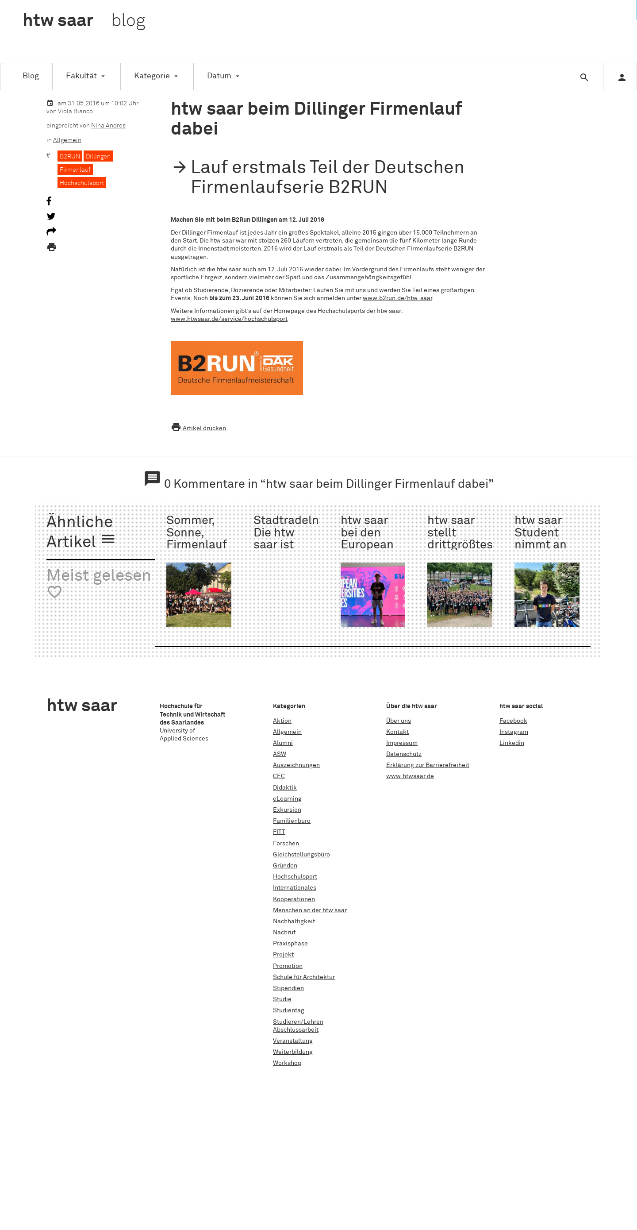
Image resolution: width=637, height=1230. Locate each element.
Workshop (287, 1063)
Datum (219, 76)
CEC (279, 776)
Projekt (283, 955)
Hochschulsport (82, 183)
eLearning (287, 799)
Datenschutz (404, 754)
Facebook (513, 721)
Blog (31, 76)
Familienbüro (292, 821)
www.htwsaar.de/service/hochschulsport (229, 319)
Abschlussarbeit (295, 1030)
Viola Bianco (75, 111)
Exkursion (287, 810)
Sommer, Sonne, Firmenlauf (196, 533)
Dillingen (98, 157)
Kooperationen (294, 899)
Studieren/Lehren (298, 1022)
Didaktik (285, 788)
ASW (279, 754)
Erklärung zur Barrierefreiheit (427, 765)
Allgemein (67, 140)
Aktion (282, 721)
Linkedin (511, 743)
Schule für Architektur (304, 977)
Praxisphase (290, 944)
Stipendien (288, 988)
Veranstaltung (293, 1041)
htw (84, 21)
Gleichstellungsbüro (301, 855)
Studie (282, 999)
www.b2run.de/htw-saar (397, 298)
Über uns (398, 721)
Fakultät (81, 76)
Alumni (283, 743)
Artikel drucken (198, 428)
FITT (279, 832)
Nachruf (284, 932)
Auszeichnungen (296, 765)
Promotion (288, 966)
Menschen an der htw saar (310, 910)
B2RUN (70, 157)
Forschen (286, 844)
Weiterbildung (293, 1052)
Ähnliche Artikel (81, 533)
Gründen (285, 866)
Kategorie (152, 76)
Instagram (513, 732)
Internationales (294, 888)
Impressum (402, 743)
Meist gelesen (98, 584)
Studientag (288, 1010)
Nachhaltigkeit (294, 921)
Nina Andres (108, 126)
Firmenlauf (75, 170)
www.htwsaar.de (410, 776)
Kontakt (397, 732)
